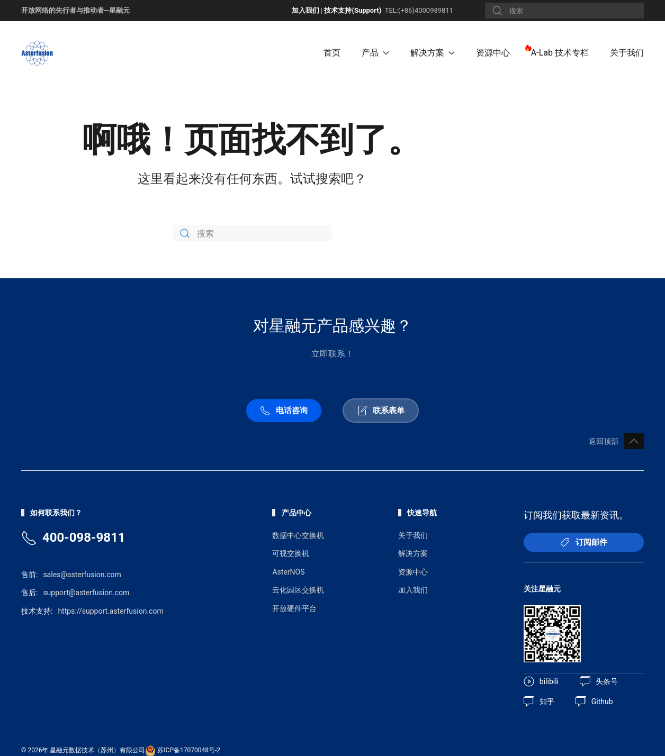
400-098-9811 (83, 537)
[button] (634, 441)
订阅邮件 (583, 542)
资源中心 (493, 53)
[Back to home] (38, 53)
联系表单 (381, 410)
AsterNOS (288, 572)
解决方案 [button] (432, 53)
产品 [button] (375, 53)
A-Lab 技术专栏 (560, 53)
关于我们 (627, 53)
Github (594, 701)
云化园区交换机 (298, 590)
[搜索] (564, 11)
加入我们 (305, 10)
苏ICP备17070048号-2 (188, 750)
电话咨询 (284, 410)
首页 (331, 53)
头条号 (599, 681)
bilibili (541, 681)
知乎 (539, 701)
